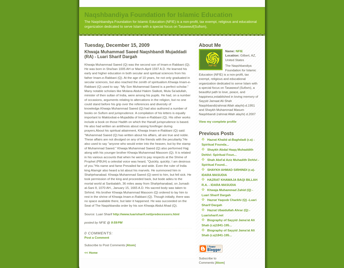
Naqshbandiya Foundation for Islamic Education (158, 14)
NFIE (239, 51)
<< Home (91, 252)
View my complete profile (217, 121)
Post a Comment (96, 237)
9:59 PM (117, 222)
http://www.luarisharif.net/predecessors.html (146, 214)
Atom (131, 245)
